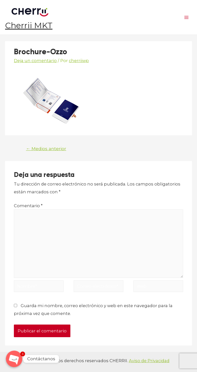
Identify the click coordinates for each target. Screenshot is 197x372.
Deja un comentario (35, 60)
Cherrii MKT (28, 25)
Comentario (28, 205)
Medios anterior (46, 148)
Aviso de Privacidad (149, 360)
